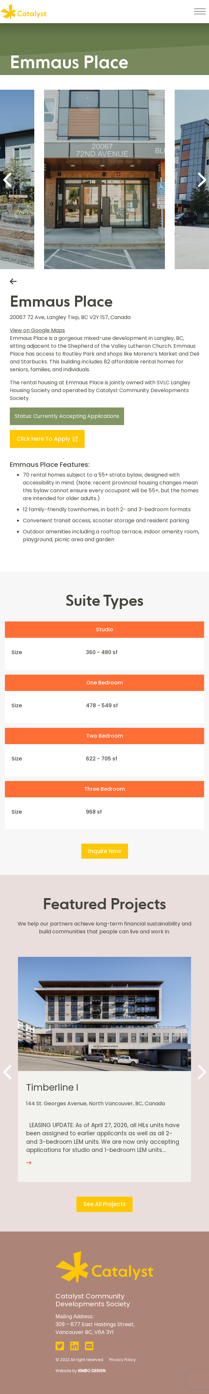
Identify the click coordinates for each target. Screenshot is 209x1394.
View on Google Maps (37, 330)
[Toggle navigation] (200, 11)
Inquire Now (104, 851)
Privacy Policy (122, 1359)
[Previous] (8, 179)
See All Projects (104, 1204)
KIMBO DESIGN (91, 1370)
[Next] (201, 179)
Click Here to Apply (47, 439)
